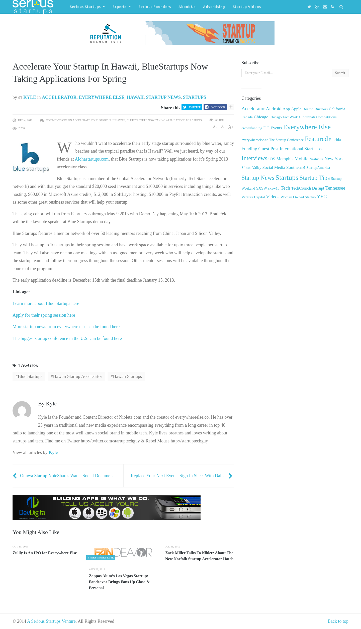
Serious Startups (85, 7)
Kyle (27, 97)
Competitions (326, 117)
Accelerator (59, 97)
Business (321, 109)
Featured (316, 139)
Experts (120, 7)
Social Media (273, 167)
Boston (308, 109)
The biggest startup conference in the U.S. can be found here (67, 338)
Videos (272, 196)
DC (266, 127)
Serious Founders (154, 7)
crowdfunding (251, 128)
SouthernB (295, 167)
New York (334, 158)
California (337, 109)
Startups (194, 97)
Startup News (163, 97)
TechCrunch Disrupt (307, 188)
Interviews (254, 158)
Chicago (261, 116)
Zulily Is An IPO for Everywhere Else (45, 553)
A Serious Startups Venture (51, 621)
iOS (271, 159)
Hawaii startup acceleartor (77, 376)
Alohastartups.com (92, 159)
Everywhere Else (101, 97)
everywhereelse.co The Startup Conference (272, 140)
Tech (285, 188)
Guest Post (268, 148)
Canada (247, 117)
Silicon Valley (251, 168)
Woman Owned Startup (298, 197)
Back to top (338, 621)
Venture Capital (253, 197)
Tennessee (335, 188)
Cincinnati (307, 117)
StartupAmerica (318, 168)
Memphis (284, 158)
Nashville (316, 159)
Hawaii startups (127, 376)
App (286, 109)
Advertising (214, 7)
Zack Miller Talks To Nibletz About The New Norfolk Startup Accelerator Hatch (199, 556)
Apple (296, 109)
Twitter (195, 107)
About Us (187, 7)
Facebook (218, 107)
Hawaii (135, 97)
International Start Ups (301, 148)
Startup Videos (247, 7)
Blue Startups (30, 376)
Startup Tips (315, 177)
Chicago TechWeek (283, 117)
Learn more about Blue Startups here (46, 303)
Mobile (301, 158)
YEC (322, 196)
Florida (335, 140)
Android (274, 108)
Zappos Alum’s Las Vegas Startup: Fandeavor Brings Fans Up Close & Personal (119, 582)
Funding (249, 148)
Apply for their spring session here (44, 315)
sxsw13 (274, 188)
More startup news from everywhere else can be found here (66, 326)
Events (276, 128)
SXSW (261, 188)
